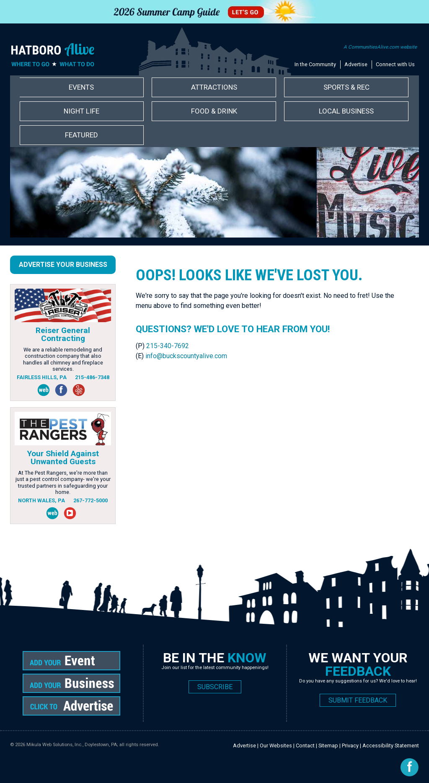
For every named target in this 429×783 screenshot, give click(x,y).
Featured (81, 135)
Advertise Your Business (63, 265)
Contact (305, 745)
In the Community (315, 64)
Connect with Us (395, 64)
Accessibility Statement (390, 745)
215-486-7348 (92, 377)
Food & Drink (214, 111)
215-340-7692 (167, 346)
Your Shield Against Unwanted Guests (63, 457)
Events (81, 87)
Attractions (214, 87)
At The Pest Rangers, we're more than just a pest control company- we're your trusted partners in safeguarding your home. (63, 482)
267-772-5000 (90, 500)
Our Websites (276, 745)
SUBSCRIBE (215, 687)
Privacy (350, 745)
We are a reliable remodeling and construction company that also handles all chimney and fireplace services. (63, 359)
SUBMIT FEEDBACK (357, 700)
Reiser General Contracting (63, 334)
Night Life (81, 111)
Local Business (346, 111)
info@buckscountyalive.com (186, 356)
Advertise (355, 64)
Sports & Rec (346, 87)
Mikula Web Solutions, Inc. (54, 744)
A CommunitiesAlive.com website (380, 47)
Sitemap (328, 745)
